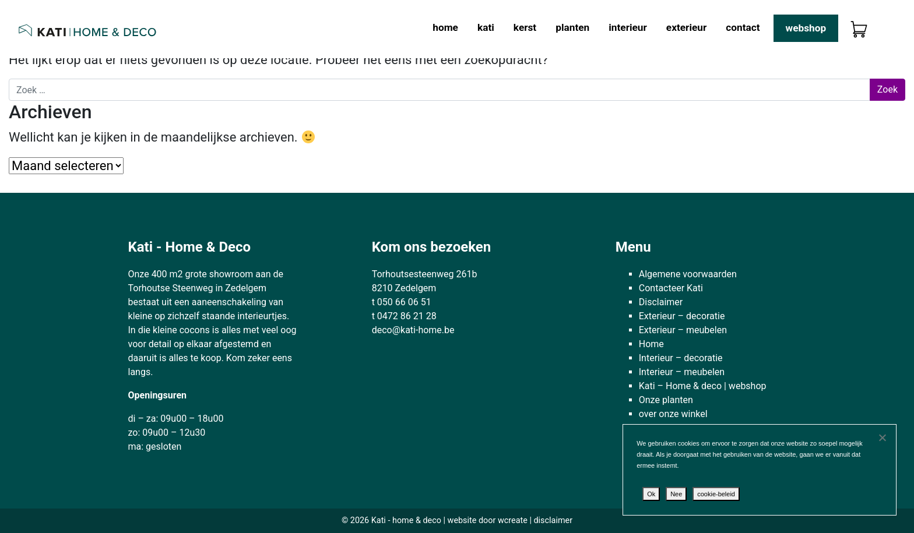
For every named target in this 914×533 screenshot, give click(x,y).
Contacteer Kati (671, 288)
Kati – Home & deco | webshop (703, 385)
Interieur (628, 27)
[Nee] (882, 437)
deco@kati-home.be (413, 330)
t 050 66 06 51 (401, 302)
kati (485, 27)
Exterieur (686, 27)
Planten (572, 27)
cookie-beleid (716, 493)
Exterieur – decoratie (682, 316)
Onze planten (666, 399)
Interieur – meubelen (682, 371)
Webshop (806, 28)
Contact (743, 27)
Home (445, 27)
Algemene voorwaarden (688, 274)
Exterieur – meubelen (683, 330)
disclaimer (552, 520)
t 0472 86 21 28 (404, 316)
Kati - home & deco (406, 520)
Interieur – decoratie (681, 357)
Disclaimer (661, 302)
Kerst (525, 27)
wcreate (513, 520)
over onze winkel (673, 413)
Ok (651, 493)
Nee (676, 493)
